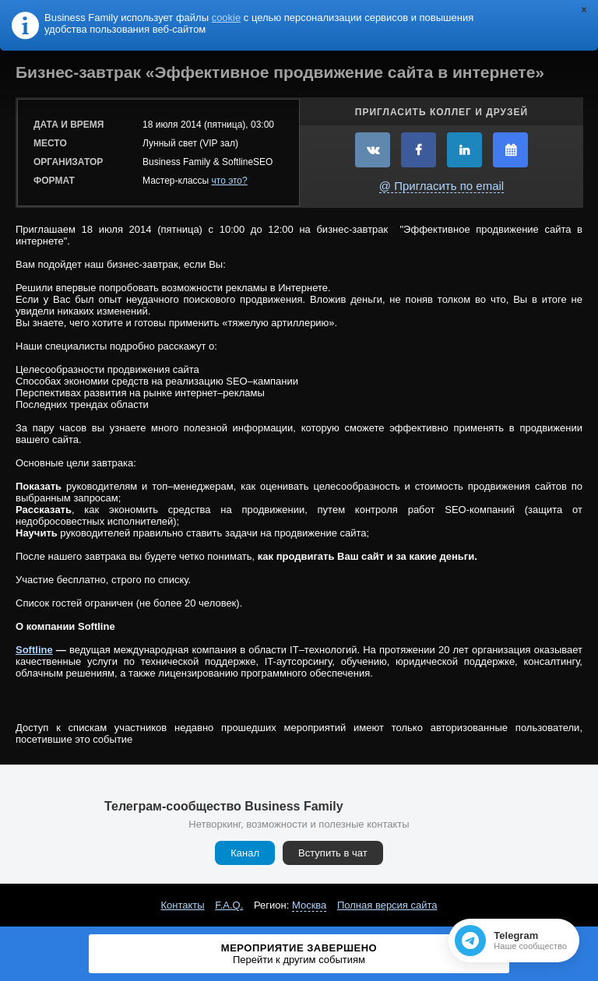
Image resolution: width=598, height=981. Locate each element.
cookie (226, 17)
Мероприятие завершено (298, 953)
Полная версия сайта (387, 905)
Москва (309, 905)
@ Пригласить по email (441, 185)
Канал (244, 853)
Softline (34, 650)
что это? (230, 180)
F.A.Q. (229, 905)
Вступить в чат (333, 853)
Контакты (182, 905)
